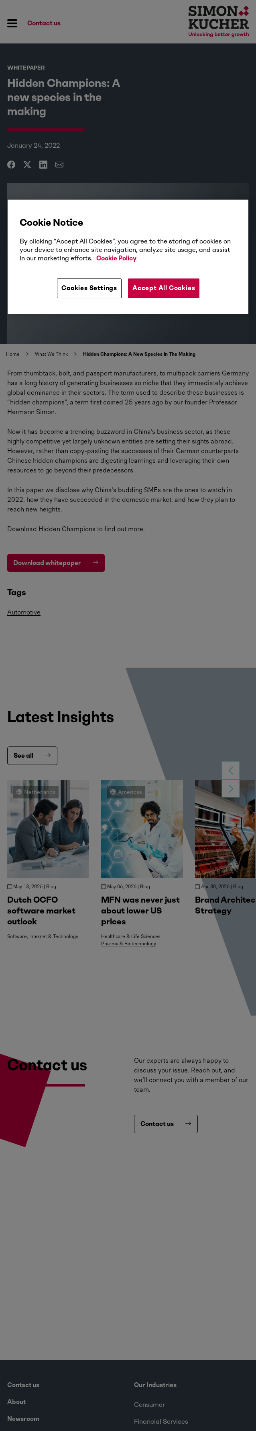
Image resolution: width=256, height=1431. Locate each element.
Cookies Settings (89, 288)
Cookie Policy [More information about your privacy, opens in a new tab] (116, 258)
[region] (128, 257)
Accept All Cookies (163, 288)
